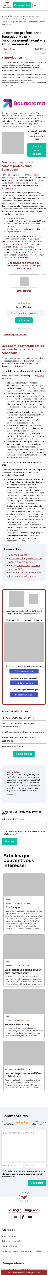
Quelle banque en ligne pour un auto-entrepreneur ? (23, 971)
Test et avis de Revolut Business (24, 313)
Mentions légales (9, 1246)
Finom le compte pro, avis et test (18, 717)
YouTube (30, 1217)
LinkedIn (10, 794)
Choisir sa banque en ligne (12, 22)
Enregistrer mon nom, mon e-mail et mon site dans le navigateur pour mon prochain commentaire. (23, 1174)
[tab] (18, 328)
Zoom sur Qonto (18, 554)
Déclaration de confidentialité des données (21, 1251)
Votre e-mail (13, 819)
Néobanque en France (13, 746)
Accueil (4, 16)
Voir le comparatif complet (15, 334)
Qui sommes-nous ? (11, 1241)
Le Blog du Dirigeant (7, 5)
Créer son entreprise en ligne (15, 1269)
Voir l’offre (24, 320)
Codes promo (22, 5)
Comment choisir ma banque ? (26, 572)
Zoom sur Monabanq (17, 1024)
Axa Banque (13, 907)
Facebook (22, 1217)
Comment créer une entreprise (21, 16)
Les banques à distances (22, 576)
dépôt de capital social (17, 183)
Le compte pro (37, 19)
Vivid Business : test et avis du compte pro (23, 732)
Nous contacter (9, 1236)
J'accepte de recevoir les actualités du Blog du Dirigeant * (24, 832)
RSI (23, 244)
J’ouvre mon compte (36, 150)
